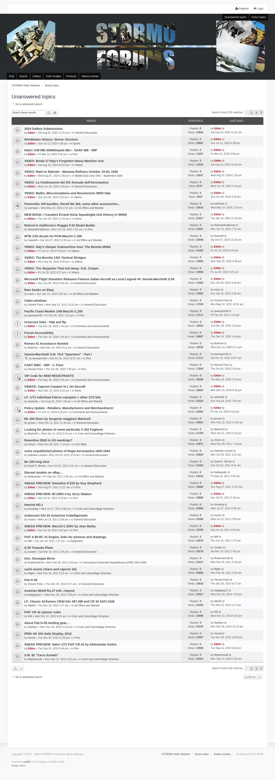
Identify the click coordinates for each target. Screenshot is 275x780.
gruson (32, 422)
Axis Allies (81, 444)
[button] (261, 112)
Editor (31, 132)
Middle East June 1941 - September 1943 (98, 175)
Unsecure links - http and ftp (45, 322)
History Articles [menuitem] (89, 76)
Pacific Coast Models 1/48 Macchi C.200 (53, 311)
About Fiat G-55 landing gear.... (47, 623)
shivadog (33, 508)
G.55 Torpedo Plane (38, 547)
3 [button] (256, 113)
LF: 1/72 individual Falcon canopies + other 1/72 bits (62, 397)
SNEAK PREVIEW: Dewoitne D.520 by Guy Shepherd (62, 483)
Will (30, 541)
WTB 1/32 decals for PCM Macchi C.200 (53, 236)
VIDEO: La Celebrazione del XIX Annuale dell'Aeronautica (66, 182)
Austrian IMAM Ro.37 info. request (49, 590)
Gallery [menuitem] (37, 76)
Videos (79, 165)
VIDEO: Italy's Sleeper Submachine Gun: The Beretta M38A (67, 247)
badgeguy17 (35, 594)
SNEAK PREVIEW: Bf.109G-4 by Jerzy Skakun (58, 494)
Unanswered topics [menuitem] (235, 17)
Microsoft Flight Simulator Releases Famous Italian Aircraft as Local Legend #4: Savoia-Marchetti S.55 (99, 279)
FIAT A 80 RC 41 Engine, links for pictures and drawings (65, 537)
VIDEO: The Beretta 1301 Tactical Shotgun (55, 257)
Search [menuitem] (23, 76)
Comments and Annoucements (91, 326)
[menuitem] (15, 766)
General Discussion (86, 132)
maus (31, 293)
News (78, 218)
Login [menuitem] (258, 8)
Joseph (32, 551)
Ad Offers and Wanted (90, 208)
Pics (75, 154)
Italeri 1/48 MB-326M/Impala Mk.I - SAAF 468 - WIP (60, 150)
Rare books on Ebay (39, 290)
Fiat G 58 (30, 580)
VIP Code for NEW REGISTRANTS (49, 376)
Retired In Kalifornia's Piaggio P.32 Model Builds (59, 225)
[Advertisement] (137, 712)
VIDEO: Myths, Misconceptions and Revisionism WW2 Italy (67, 193)
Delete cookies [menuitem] (222, 754)
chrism (31, 444)
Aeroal (31, 637)
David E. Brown (37, 465)
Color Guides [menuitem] (53, 76)
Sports (77, 143)
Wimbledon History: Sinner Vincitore (51, 139)
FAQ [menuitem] (11, 76)
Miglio (31, 573)
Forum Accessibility (38, 333)
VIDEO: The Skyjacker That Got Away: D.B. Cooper (61, 268)
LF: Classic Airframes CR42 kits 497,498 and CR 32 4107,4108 (69, 601)
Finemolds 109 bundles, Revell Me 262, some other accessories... (72, 204)
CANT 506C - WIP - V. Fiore (43, 365)
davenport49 (35, 315)
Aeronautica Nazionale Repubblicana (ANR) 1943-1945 (115, 562)
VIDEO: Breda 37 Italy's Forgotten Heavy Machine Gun (64, 161)
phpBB (27, 762)
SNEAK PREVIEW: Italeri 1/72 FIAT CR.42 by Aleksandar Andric (70, 644)
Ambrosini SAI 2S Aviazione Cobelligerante (56, 515)
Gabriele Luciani (37, 455)
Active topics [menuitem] (259, 17)
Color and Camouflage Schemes (96, 433)
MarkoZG (33, 433)
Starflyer (32, 627)
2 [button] (251, 113)
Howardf (32, 240)
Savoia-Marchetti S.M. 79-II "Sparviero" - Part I (58, 354)
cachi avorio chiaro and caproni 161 (50, 569)
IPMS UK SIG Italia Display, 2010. (48, 633)
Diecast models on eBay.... (43, 472)
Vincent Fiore (35, 304)
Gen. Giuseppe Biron (39, 558)
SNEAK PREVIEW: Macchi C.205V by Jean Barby (60, 526)
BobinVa (32, 347)
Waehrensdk (35, 659)
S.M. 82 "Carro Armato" (41, 655)
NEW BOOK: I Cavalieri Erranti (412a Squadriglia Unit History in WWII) (75, 214)
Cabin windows (35, 300)
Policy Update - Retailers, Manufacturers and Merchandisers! (69, 408)
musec (31, 519)
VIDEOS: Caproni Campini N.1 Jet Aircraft (54, 386)
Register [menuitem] (242, 8)
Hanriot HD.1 (33, 504)
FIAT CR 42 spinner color (42, 612)
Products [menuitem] (71, 76)
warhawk (33, 208)
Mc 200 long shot (36, 461)
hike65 (31, 605)
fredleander (34, 476)
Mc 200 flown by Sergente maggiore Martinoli (57, 419)
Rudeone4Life (36, 562)
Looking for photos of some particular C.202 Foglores (63, 429)
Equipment (76, 541)
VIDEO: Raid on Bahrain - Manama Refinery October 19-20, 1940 (71, 171)
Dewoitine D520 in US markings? (48, 440)
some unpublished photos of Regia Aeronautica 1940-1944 (67, 451)
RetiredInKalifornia (38, 229)
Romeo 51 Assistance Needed (46, 343)
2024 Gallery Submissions (43, 128)
